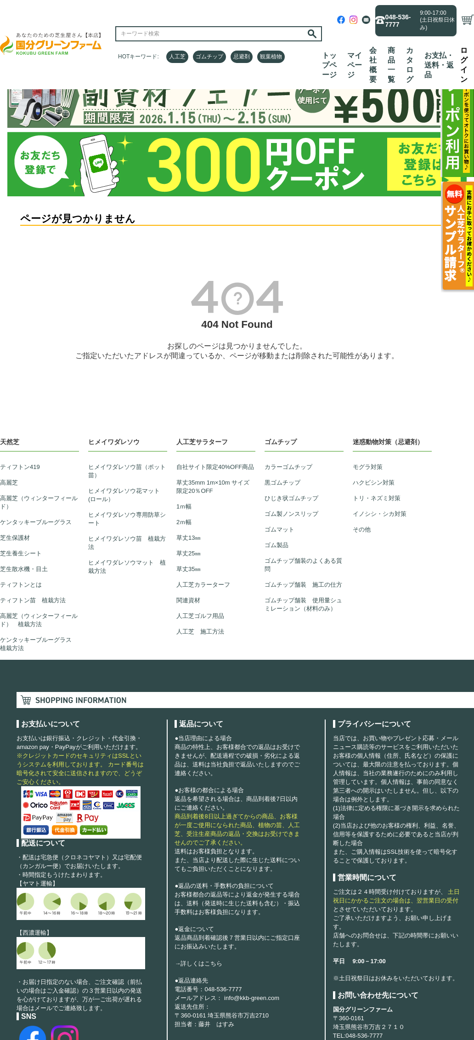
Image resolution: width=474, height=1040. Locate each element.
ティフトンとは (21, 584)
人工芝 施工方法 (200, 631)
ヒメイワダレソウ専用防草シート (127, 518)
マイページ (354, 65)
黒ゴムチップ (282, 482)
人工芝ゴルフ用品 (200, 615)
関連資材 (188, 600)
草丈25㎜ (188, 553)
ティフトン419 (20, 466)
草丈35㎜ (188, 569)
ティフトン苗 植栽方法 (33, 600)
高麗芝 (9, 482)
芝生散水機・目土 (24, 569)
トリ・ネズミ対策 (377, 498)
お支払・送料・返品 (439, 65)
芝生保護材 (15, 537)
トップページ (329, 65)
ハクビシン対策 (374, 482)
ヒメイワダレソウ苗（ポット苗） (127, 471)
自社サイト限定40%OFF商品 (215, 466)
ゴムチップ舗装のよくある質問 (303, 564)
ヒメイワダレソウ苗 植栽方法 (127, 542)
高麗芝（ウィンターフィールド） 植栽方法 (39, 620)
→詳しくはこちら (198, 963)
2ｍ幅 (184, 522)
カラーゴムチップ (288, 466)
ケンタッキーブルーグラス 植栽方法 (39, 643)
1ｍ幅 (184, 506)
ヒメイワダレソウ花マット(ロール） (124, 495)
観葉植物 (271, 56)
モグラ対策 (368, 466)
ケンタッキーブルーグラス (36, 522)
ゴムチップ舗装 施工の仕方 (303, 584)
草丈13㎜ (188, 537)
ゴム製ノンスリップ (291, 513)
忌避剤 (241, 56)
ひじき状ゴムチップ (291, 498)
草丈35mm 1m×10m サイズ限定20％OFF (212, 486)
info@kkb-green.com (251, 997)
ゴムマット (279, 529)
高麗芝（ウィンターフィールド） (39, 502)
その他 (362, 529)
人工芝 (177, 56)
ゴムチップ (209, 56)
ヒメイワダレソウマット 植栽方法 (127, 566)
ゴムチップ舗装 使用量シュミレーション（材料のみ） (303, 604)
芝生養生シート (21, 553)
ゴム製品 (276, 545)
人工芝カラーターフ (203, 584)
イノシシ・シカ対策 (379, 513)
